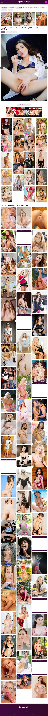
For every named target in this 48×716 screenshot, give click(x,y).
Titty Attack (42, 7)
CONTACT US (25, 711)
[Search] (46, 2)
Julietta (7, 32)
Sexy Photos (4, 7)
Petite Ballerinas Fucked (27, 7)
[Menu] (2, 1)
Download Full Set (24, 104)
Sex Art (12, 32)
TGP (19, 711)
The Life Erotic (36, 7)
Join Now (3, 32)
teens (16, 32)
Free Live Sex (19, 7)
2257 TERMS (32, 711)
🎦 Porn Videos (11, 7)
